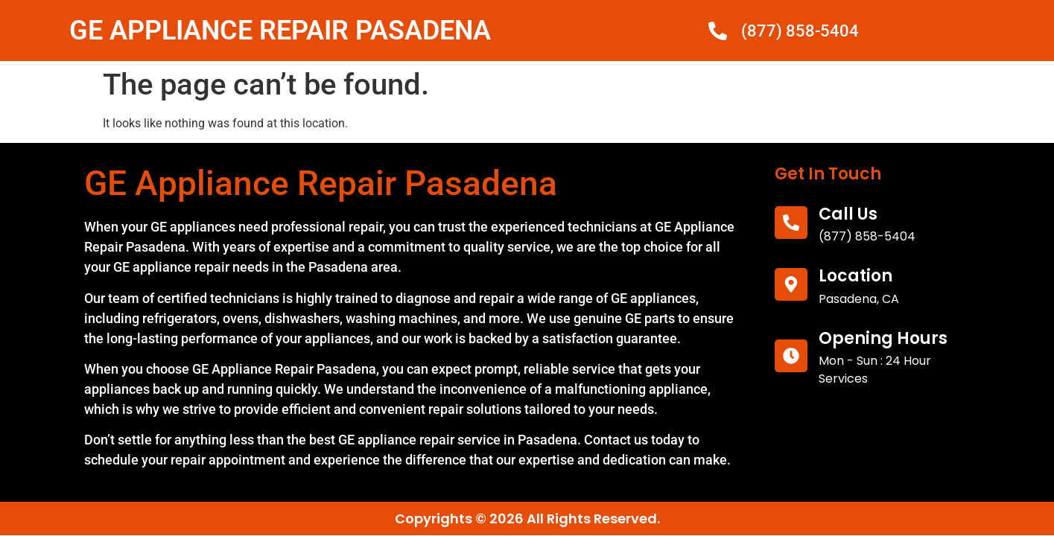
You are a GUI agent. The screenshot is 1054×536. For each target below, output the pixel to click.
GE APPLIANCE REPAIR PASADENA (280, 30)
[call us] (791, 222)
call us (848, 214)
